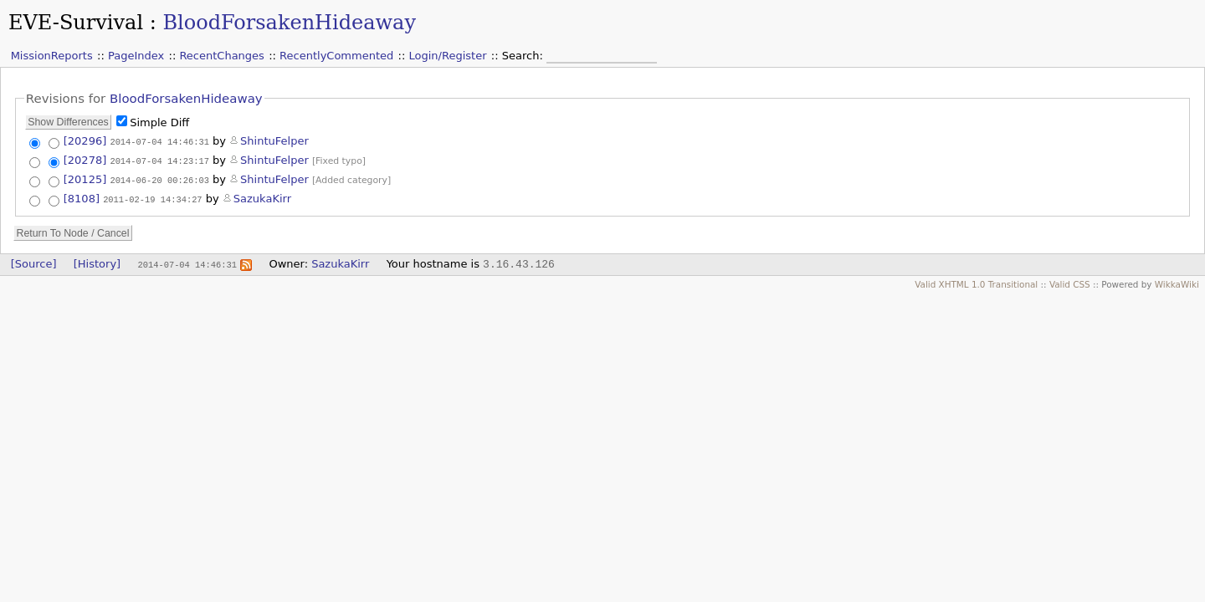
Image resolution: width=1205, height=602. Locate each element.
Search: (524, 55)
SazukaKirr (262, 197)
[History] (97, 262)
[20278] (85, 159)
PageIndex (136, 55)
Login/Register (448, 55)
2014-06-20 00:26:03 (159, 179)
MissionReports (52, 55)
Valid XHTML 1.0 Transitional (976, 283)
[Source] (34, 262)
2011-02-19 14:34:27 (152, 198)
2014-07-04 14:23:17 (159, 160)
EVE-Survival (75, 22)
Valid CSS (1069, 283)
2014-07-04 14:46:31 (159, 141)
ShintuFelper (274, 141)
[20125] (85, 178)
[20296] (85, 141)
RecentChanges (221, 55)
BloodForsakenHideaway (289, 22)
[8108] (82, 197)
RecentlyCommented (336, 55)
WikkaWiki (1177, 283)
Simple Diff (159, 122)
